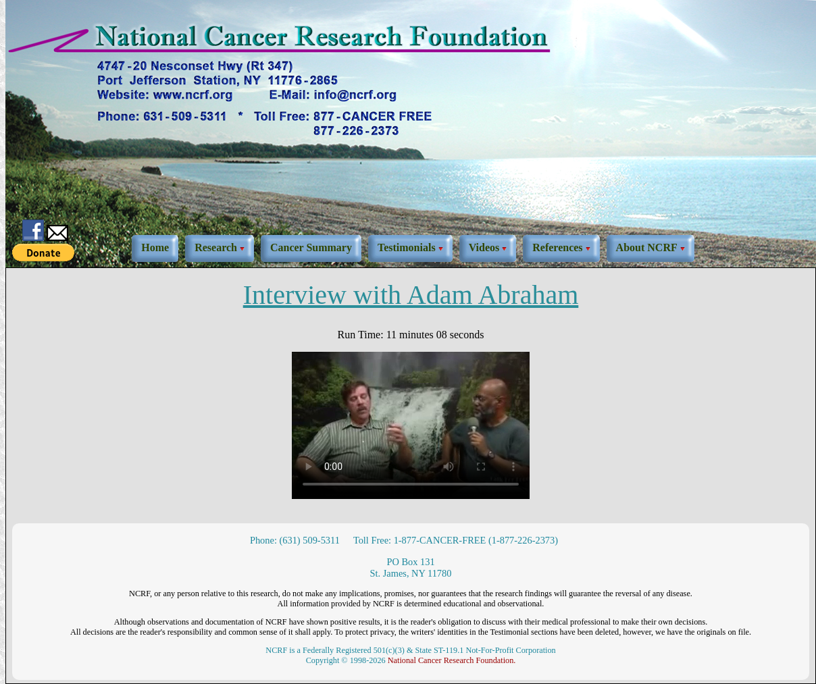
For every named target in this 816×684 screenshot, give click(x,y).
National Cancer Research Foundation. (452, 660)
